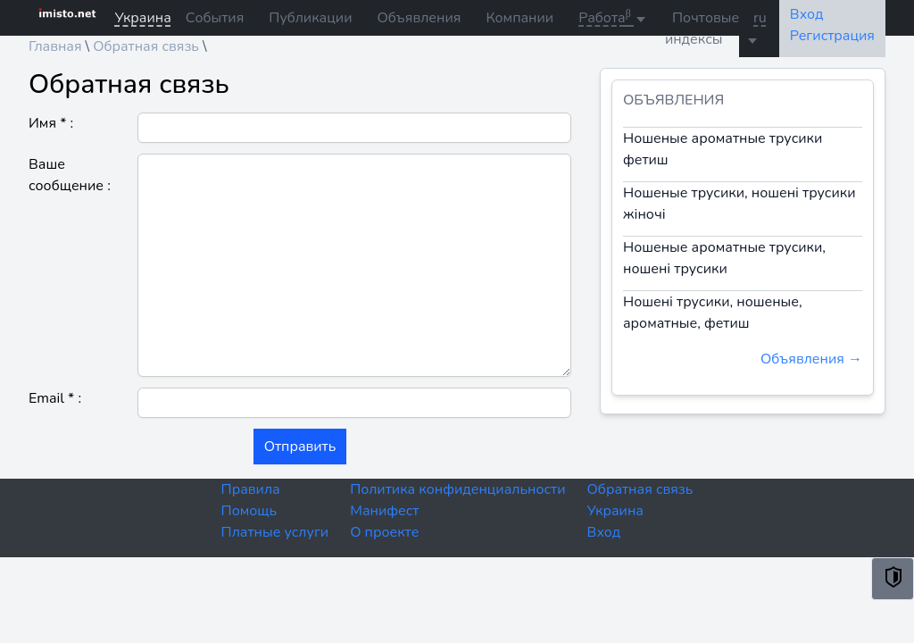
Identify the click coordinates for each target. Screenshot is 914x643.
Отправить (300, 446)
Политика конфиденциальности (457, 489)
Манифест (384, 511)
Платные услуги (275, 532)
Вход (604, 532)
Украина (615, 511)
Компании (519, 18)
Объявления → (811, 359)
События (215, 18)
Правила (250, 489)
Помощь (249, 511)
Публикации (310, 18)
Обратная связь (640, 489)
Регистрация (832, 36)
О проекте (384, 532)
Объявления (419, 18)
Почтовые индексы (702, 28)
